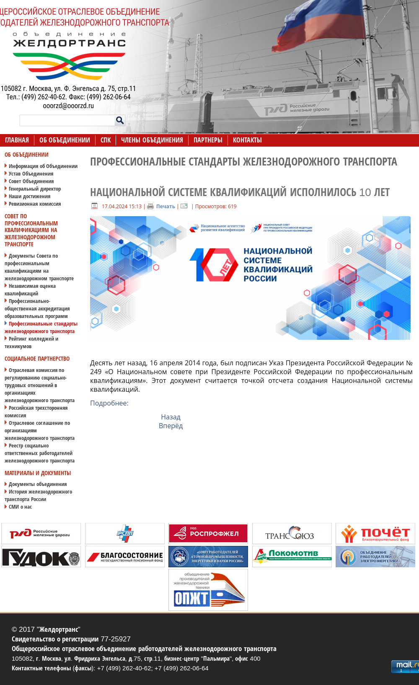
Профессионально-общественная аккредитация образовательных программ (37, 308)
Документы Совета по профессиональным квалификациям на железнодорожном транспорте (39, 267)
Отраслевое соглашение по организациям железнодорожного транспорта (40, 430)
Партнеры (208, 140)
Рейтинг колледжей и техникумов (31, 342)
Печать (161, 206)
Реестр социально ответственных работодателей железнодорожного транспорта (40, 453)
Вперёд (171, 425)
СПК (106, 140)
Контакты (247, 140)
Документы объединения (38, 484)
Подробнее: (109, 403)
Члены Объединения (152, 140)
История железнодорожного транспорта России (38, 495)
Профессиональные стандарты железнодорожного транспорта (41, 327)
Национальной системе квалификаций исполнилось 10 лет (240, 192)
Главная (17, 140)
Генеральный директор (35, 189)
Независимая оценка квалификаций (30, 290)
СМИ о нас (20, 507)
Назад (171, 416)
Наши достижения (29, 196)
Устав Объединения (31, 174)
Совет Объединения (31, 181)
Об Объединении (64, 140)
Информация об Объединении (43, 166)
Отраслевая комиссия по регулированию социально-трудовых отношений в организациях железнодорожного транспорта (40, 385)
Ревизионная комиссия (35, 204)
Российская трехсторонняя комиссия (36, 412)
